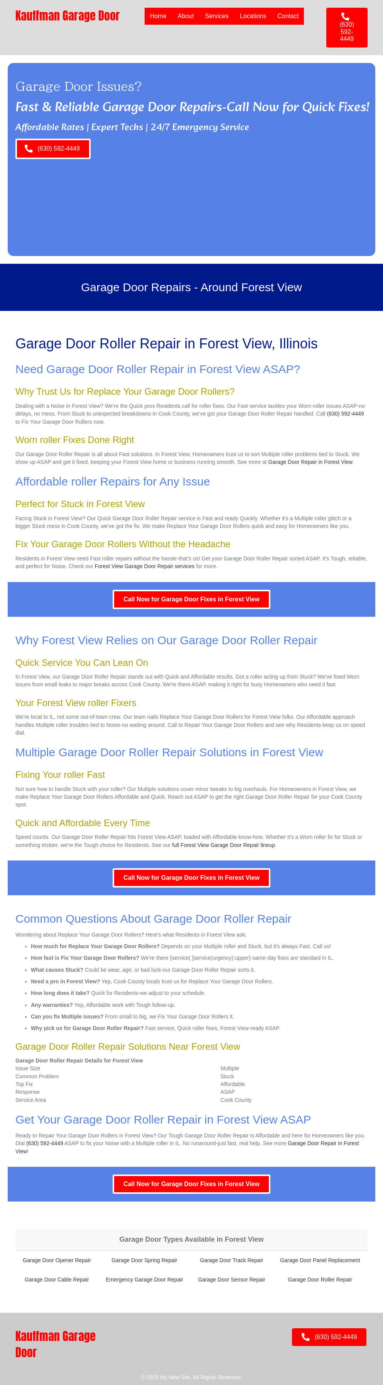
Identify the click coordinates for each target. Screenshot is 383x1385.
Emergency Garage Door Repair (144, 1279)
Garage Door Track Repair (231, 1260)
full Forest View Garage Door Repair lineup (223, 845)
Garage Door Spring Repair (144, 1260)
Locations (253, 16)
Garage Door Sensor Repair (231, 1279)
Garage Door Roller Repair (320, 1279)
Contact (288, 16)
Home (158, 16)
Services (216, 16)
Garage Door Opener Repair (57, 1260)
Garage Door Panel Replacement (320, 1260)
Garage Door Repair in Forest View (310, 462)
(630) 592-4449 (345, 414)
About (186, 16)
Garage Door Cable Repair (57, 1279)
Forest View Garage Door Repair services (144, 566)
